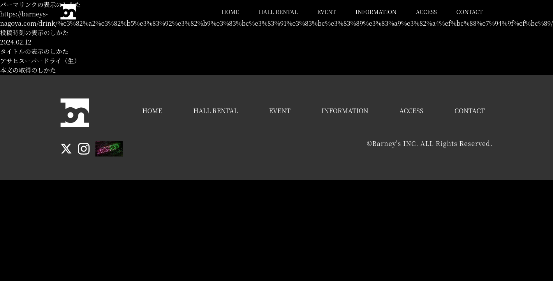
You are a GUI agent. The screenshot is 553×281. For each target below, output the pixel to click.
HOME (230, 12)
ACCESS (426, 12)
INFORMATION (376, 12)
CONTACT (469, 12)
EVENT (326, 12)
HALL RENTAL (278, 12)
